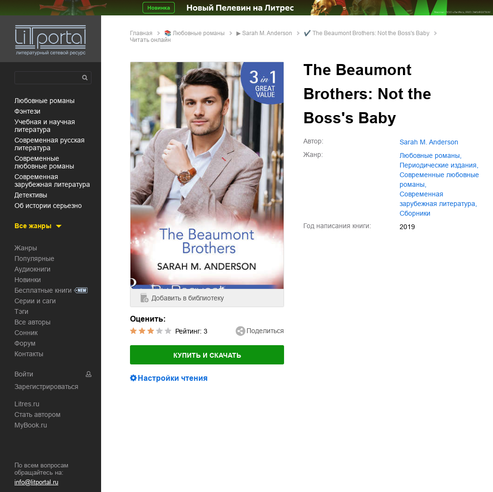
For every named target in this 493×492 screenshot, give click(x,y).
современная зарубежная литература (52, 180)
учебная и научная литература (44, 125)
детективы (30, 195)
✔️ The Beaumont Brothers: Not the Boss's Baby (366, 33)
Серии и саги (35, 301)
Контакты (28, 354)
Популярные (34, 258)
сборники (415, 213)
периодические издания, (439, 165)
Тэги (21, 311)
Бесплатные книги (43, 290)
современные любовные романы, (439, 179)
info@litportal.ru (36, 482)
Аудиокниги (32, 269)
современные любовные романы (44, 162)
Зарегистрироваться (46, 386)
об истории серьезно (48, 205)
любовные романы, (431, 155)
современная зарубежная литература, (438, 198)
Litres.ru (26, 404)
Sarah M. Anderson (267, 33)
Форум (25, 343)
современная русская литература (49, 144)
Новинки (27, 280)
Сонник (26, 333)
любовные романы (44, 100)
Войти (23, 374)
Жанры (25, 248)
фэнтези (27, 111)
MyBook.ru (30, 425)
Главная (141, 33)
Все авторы (32, 322)
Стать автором (37, 414)
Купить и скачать (207, 355)
